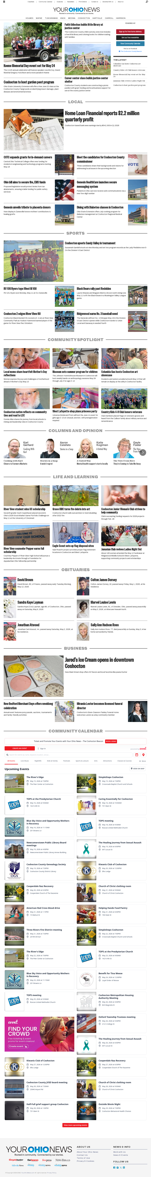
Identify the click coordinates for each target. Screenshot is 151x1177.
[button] (142, 452)
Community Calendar (45, 2)
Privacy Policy (51, 1172)
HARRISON (120, 18)
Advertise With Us (108, 2)
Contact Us (94, 2)
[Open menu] (4, 1)
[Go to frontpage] (76, 10)
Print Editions (83, 2)
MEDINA (71, 18)
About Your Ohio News (87, 1152)
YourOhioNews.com (27, 1172)
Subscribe (60, 2)
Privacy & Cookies (85, 1161)
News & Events (120, 1155)
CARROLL (109, 18)
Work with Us (119, 1152)
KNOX (62, 18)
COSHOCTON (84, 18)
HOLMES (29, 18)
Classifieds (31, 2)
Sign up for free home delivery (130, 32)
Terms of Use (83, 1158)
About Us (120, 2)
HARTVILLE (97, 18)
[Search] (147, 2)
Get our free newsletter (130, 38)
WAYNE (39, 18)
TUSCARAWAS (51, 18)
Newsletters (70, 2)
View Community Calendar (130, 44)
